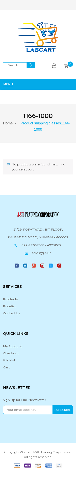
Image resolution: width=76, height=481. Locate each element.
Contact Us (11, 313)
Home (8, 123)
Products (10, 299)
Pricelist (9, 306)
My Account (12, 346)
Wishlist (9, 360)
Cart (6, 367)
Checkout (11, 353)
